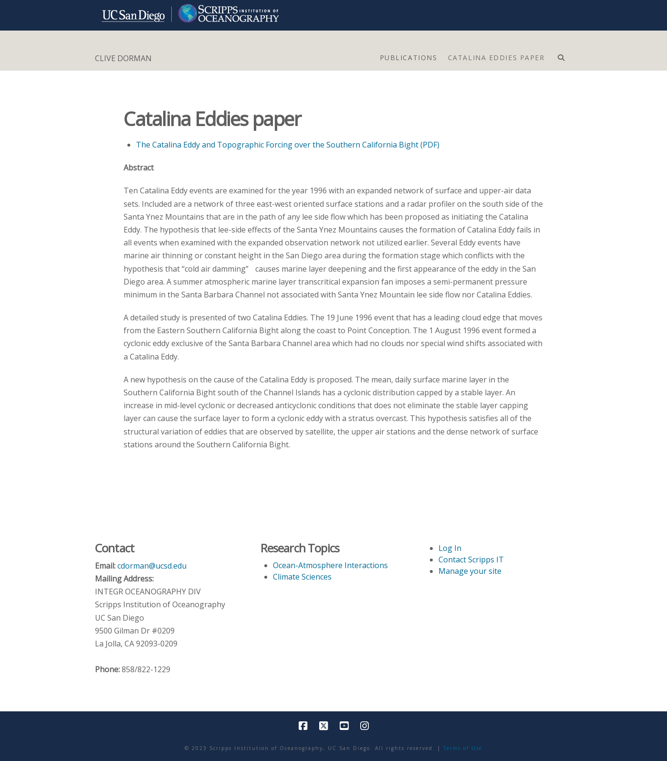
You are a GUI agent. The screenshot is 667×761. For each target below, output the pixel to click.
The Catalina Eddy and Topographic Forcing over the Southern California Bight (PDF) (287, 144)
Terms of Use (462, 748)
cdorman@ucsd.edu (152, 565)
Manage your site (469, 571)
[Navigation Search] (561, 55)
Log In (449, 548)
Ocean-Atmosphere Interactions (330, 565)
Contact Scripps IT (471, 559)
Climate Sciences (302, 576)
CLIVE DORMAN (123, 58)
